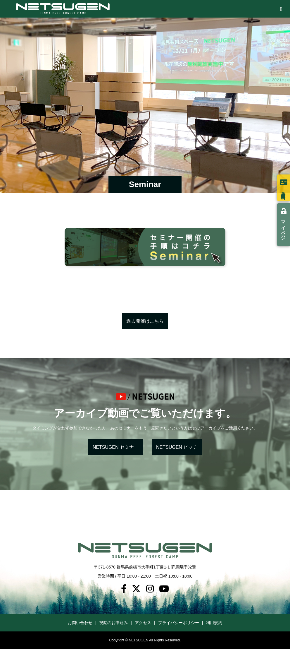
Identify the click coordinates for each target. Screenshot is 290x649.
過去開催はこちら (145, 320)
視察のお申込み (113, 622)
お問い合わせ (80, 622)
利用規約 (214, 622)
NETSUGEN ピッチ (176, 447)
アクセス (143, 622)
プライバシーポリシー (178, 622)
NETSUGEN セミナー (116, 447)
